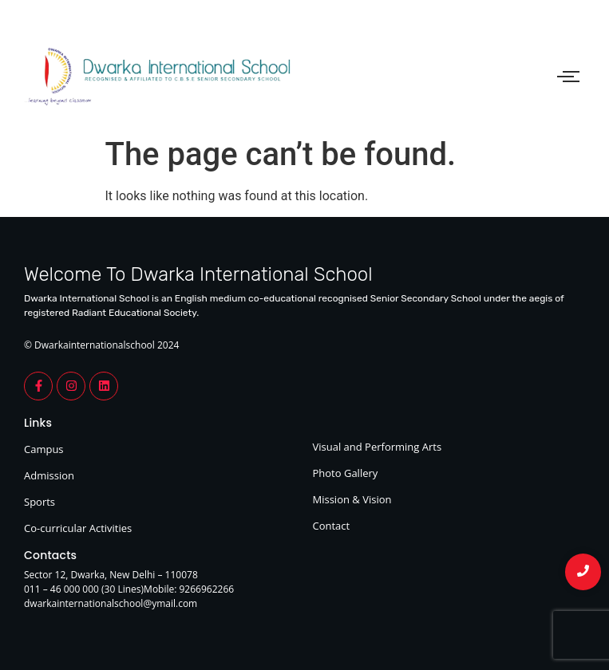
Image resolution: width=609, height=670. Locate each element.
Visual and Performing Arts (377, 446)
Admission (49, 475)
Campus (44, 449)
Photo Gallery (345, 473)
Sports (39, 502)
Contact (331, 525)
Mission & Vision (352, 499)
